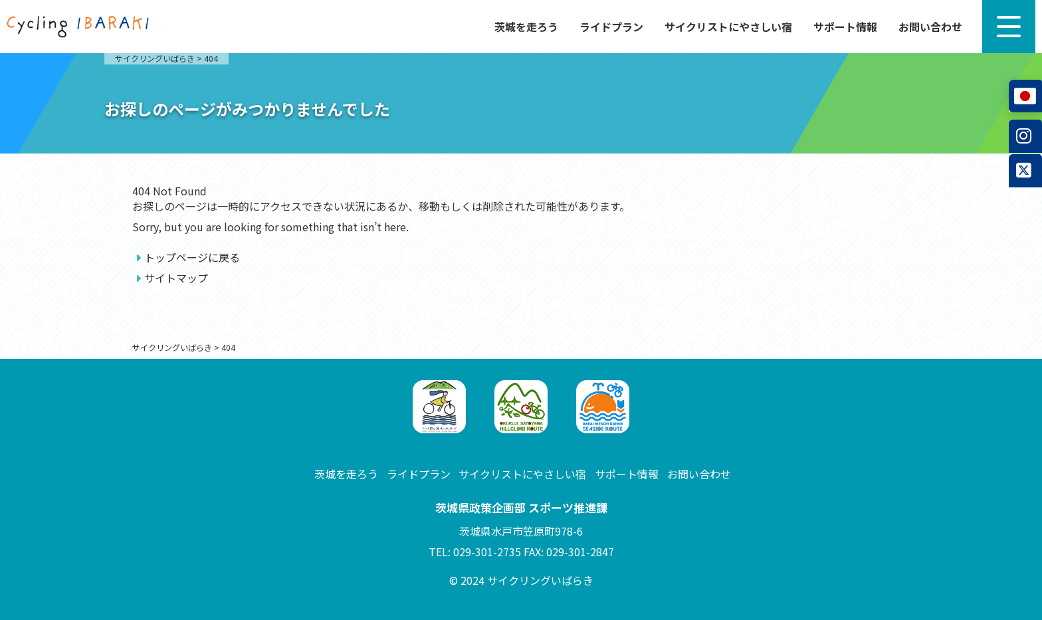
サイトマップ (176, 278)
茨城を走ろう (526, 27)
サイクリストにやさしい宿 (728, 27)
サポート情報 (845, 27)
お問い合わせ (930, 27)
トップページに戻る (192, 257)
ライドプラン (611, 27)
